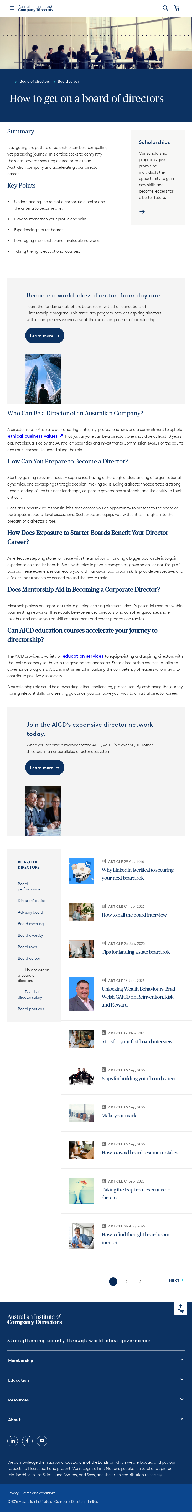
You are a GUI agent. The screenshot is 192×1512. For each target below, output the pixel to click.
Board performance (29, 886)
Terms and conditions (38, 1492)
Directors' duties (31, 900)
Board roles (27, 946)
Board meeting (31, 923)
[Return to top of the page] (180, 1308)
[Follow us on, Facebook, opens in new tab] (27, 1441)
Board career (29, 958)
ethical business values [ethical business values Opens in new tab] (35, 436)
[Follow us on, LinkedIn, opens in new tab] (12, 1441)
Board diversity (30, 935)
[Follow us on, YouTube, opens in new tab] (42, 1441)
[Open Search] (165, 8)
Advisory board (30, 912)
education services (83, 656)
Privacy (13, 1492)
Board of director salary (30, 994)
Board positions (31, 1008)
